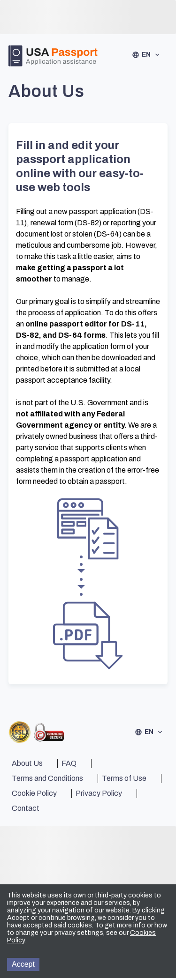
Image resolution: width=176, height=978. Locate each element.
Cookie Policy (34, 793)
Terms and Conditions (47, 778)
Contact (25, 808)
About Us (27, 763)
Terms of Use (124, 778)
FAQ (69, 763)
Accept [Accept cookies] (23, 964)
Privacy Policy (99, 793)
